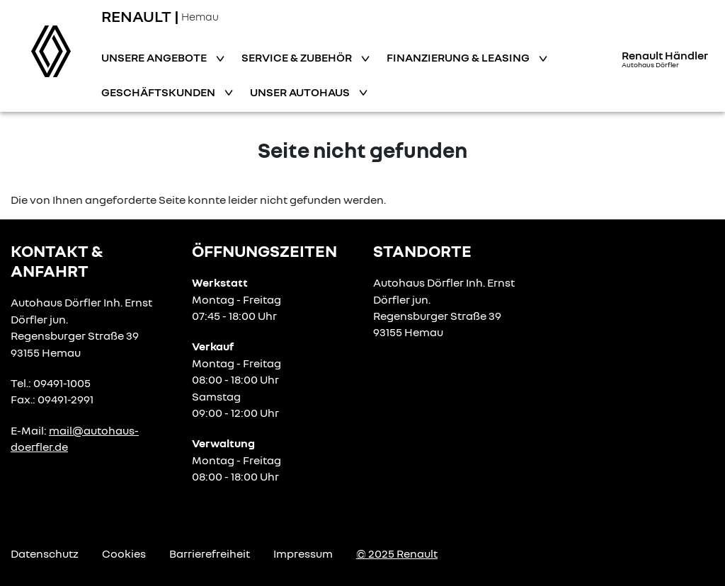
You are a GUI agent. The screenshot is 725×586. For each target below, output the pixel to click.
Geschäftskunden (159, 92)
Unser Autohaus (301, 92)
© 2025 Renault (397, 553)
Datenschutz (45, 553)
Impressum (303, 553)
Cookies (124, 553)
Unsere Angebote (155, 57)
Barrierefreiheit (209, 553)
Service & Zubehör (297, 57)
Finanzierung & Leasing (459, 57)
